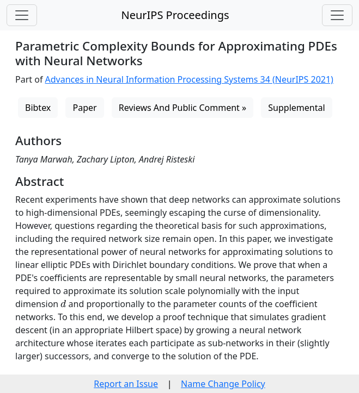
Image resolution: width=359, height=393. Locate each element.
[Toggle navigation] (22, 15)
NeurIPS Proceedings (175, 15)
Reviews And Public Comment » (182, 108)
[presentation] (63, 303)
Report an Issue (126, 384)
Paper (84, 108)
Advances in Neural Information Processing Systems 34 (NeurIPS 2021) (189, 79)
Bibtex (38, 108)
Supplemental (296, 108)
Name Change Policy (223, 384)
